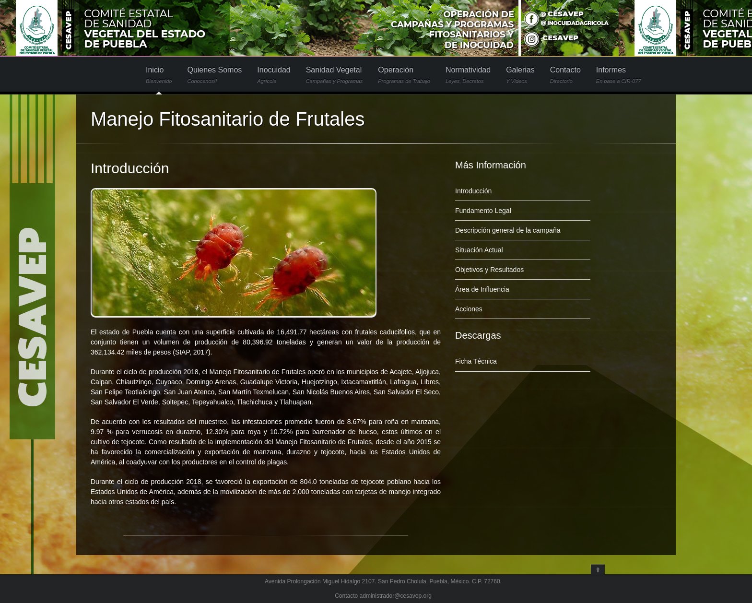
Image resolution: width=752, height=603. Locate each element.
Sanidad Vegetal (334, 75)
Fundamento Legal (483, 210)
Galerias (520, 75)
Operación (404, 75)
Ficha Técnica (476, 361)
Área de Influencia (482, 289)
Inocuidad (273, 75)
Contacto (565, 75)
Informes (618, 75)
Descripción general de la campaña (507, 230)
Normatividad (468, 75)
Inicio (159, 75)
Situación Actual (479, 250)
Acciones (468, 309)
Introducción (130, 168)
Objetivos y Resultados (489, 269)
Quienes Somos (214, 75)
